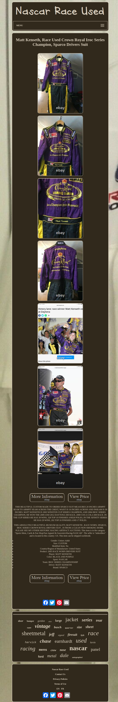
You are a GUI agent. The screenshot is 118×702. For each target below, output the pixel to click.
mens (43, 650)
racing (27, 648)
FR (62, 688)
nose (63, 650)
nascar (78, 648)
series (87, 619)
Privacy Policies (60, 679)
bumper (30, 621)
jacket (71, 619)
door (20, 620)
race (93, 633)
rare (29, 627)
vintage (42, 626)
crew (53, 650)
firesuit (72, 634)
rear (99, 620)
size (79, 627)
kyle (82, 635)
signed (61, 635)
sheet (89, 627)
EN (58, 688)
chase (45, 641)
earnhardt (63, 641)
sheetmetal (33, 633)
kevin (93, 642)
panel (95, 649)
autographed (77, 657)
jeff (51, 634)
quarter (69, 628)
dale (64, 655)
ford (41, 656)
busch (57, 627)
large (58, 620)
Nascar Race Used (60, 669)
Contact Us (60, 674)
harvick (30, 642)
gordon (41, 621)
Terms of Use (60, 684)
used (81, 640)
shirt (50, 621)
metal (51, 656)
